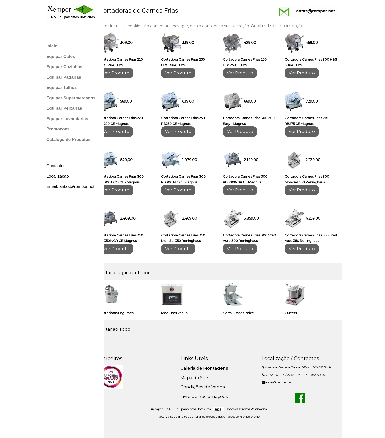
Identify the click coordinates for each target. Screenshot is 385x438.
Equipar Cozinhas (64, 66)
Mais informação (294, 25)
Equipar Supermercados (71, 98)
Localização (57, 176)
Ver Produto (125, 72)
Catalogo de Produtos (68, 139)
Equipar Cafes (60, 56)
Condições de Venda (208, 386)
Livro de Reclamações (210, 396)
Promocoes (58, 129)
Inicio (52, 46)
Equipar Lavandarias (67, 118)
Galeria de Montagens (210, 368)
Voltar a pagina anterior (133, 272)
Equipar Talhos (61, 87)
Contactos (56, 165)
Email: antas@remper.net (70, 186)
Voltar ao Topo (123, 329)
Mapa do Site (200, 377)
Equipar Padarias (63, 77)
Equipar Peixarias (64, 108)
